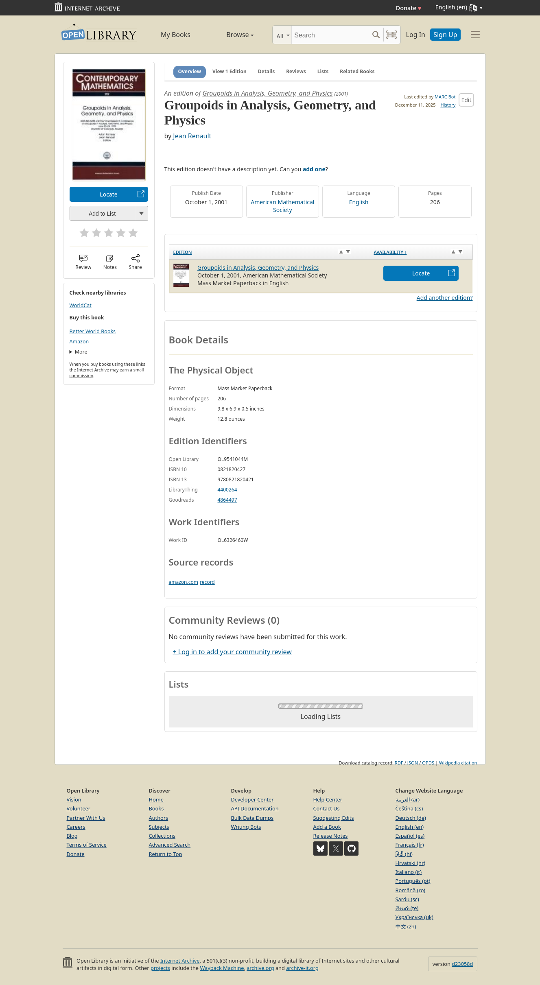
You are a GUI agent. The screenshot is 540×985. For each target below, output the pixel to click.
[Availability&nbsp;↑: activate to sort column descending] (420, 252)
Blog (72, 835)
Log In (415, 34)
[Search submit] (376, 35)
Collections (162, 835)
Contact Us (326, 808)
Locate (108, 194)
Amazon (79, 341)
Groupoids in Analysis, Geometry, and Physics (267, 93)
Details (266, 71)
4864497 (227, 499)
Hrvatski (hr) (411, 863)
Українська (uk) (414, 917)
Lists (323, 71)
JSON (412, 763)
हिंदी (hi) (404, 854)
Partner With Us (86, 817)
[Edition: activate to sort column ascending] (269, 252)
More (81, 351)
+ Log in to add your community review (232, 651)
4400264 (227, 489)
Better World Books (93, 331)
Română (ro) (411, 890)
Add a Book (327, 826)
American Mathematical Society (282, 206)
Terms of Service (87, 844)
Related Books (357, 71)
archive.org (260, 968)
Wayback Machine (222, 968)
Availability (390, 252)
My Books (175, 34)
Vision (74, 799)
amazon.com (183, 582)
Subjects (159, 826)
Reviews (296, 71)
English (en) (410, 826)
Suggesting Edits (333, 817)
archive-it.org (302, 968)
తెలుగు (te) (407, 908)
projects (160, 968)
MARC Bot (445, 97)
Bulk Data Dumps (252, 817)
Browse (231, 34)
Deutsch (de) (411, 817)
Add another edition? (445, 297)
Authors (158, 817)
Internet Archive (180, 960)
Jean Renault (192, 135)
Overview (189, 71)
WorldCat (81, 305)
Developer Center (252, 799)
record (207, 582)
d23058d (462, 964)
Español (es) (410, 835)
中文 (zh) (406, 926)
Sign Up (445, 34)
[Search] (330, 35)
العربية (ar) (408, 799)
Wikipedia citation (458, 763)
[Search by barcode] (391, 35)
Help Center (328, 799)
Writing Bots (246, 826)
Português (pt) (413, 881)
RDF (399, 763)
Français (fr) (410, 844)
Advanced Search (170, 844)
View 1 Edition (229, 71)
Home (156, 799)
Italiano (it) (409, 872)
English (359, 202)
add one (314, 169)
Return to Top (165, 854)
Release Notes (330, 835)
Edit (466, 100)
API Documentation (255, 808)
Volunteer (79, 808)
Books (156, 808)
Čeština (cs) (409, 808)
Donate (409, 8)
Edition (182, 252)
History (447, 105)
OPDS (428, 763)
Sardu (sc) (407, 899)
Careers (76, 826)
